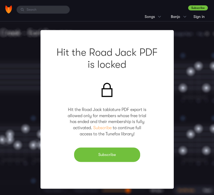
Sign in (199, 16)
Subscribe (198, 8)
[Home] (8, 9)
